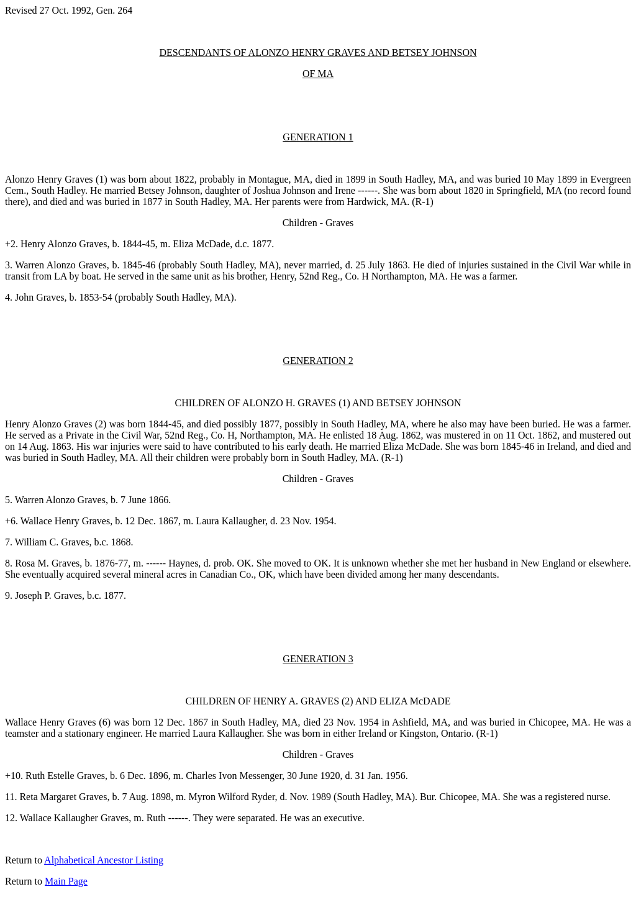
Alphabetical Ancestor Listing (103, 860)
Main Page (66, 881)
